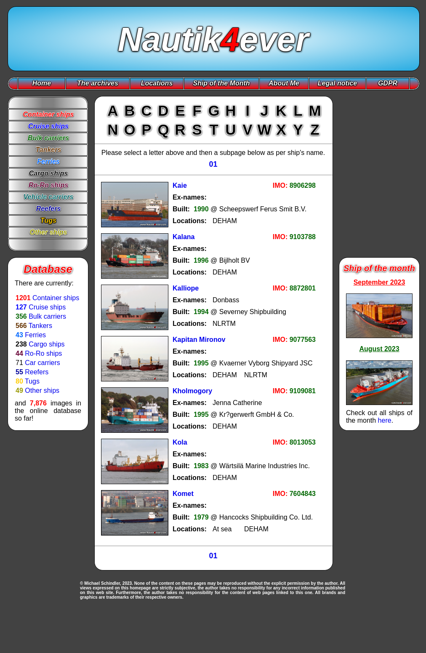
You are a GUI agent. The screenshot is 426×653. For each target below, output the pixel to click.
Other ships (42, 390)
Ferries (35, 334)
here (384, 420)
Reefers (36, 372)
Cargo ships (46, 344)
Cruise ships (47, 307)
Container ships (55, 297)
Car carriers (42, 362)
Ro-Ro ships (43, 353)
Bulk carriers (47, 316)
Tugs (32, 381)
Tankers (40, 325)
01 (213, 164)
